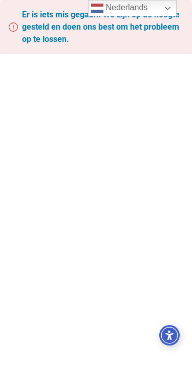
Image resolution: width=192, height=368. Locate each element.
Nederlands (119, 8)
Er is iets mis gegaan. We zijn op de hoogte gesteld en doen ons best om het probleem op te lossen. (101, 27)
